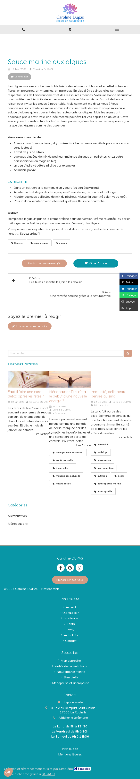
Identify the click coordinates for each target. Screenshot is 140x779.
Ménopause (16, 523)
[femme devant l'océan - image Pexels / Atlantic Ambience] (70, 379)
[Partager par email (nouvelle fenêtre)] (128, 301)
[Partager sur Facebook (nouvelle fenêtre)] (128, 276)
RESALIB (48, 774)
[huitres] (111, 379)
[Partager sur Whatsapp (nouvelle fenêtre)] (128, 295)
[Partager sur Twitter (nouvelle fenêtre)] (128, 282)
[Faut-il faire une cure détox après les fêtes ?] (28, 379)
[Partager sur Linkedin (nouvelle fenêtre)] (128, 288)
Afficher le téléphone (73, 717)
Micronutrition (17, 516)
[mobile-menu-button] (116, 29)
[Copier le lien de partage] (128, 308)
